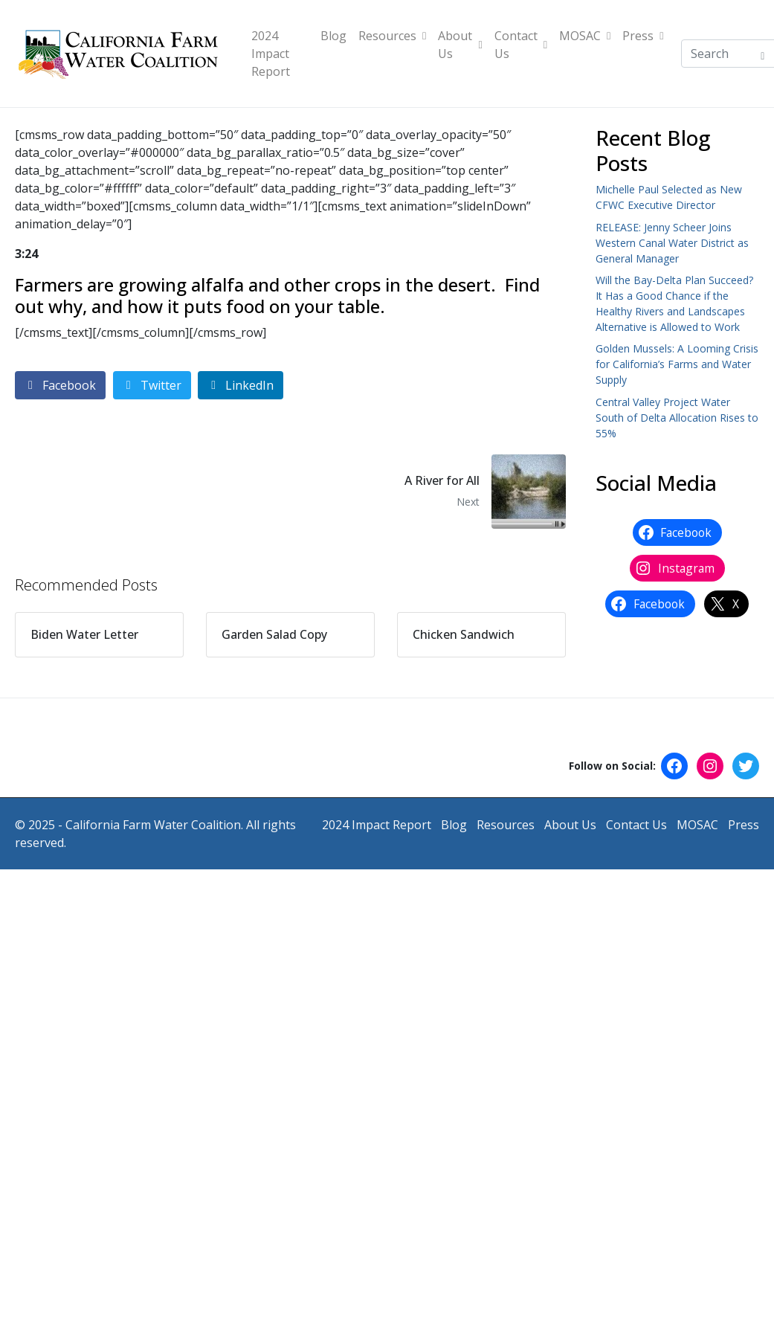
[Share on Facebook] (60, 385)
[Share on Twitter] (152, 385)
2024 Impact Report (270, 54)
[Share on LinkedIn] (240, 385)
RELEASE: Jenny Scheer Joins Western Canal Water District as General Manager (672, 242)
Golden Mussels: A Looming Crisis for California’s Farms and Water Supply (677, 364)
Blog (333, 36)
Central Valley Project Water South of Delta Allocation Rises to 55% (677, 417)
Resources (392, 36)
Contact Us (520, 45)
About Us (460, 45)
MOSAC (584, 36)
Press (642, 36)
